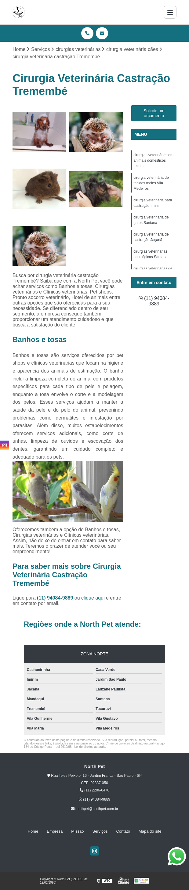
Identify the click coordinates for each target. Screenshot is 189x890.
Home (33, 831)
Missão (77, 831)
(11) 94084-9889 (56, 597)
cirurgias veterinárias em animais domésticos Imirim (153, 160)
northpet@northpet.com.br (94, 809)
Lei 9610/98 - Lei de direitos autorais (80, 746)
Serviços (100, 831)
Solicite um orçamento (154, 113)
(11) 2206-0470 (94, 790)
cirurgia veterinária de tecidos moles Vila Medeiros (151, 183)
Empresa (55, 831)
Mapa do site (150, 831)
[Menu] (170, 12)
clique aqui (93, 597)
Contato (123, 831)
